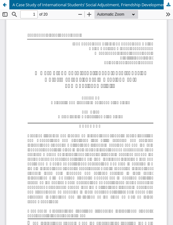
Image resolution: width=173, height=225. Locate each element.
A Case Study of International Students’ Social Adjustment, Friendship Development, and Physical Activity (92, 5)
